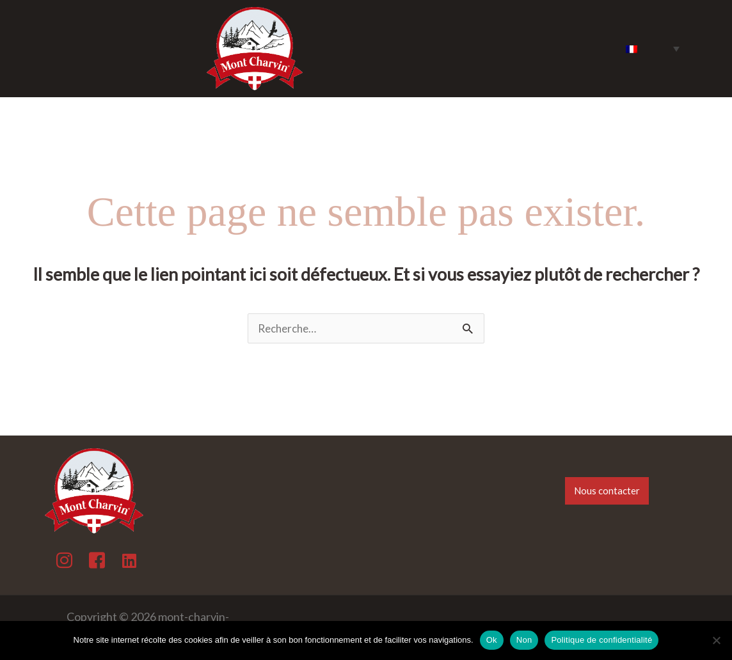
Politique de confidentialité (601, 640)
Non (524, 640)
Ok (491, 640)
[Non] (716, 640)
